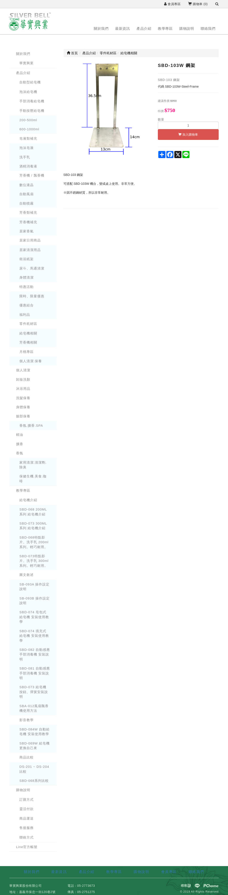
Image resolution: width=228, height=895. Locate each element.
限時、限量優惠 (31, 296)
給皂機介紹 (28, 500)
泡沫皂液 (26, 148)
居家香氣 (26, 231)
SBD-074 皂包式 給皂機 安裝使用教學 (34, 616)
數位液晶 (26, 185)
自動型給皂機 (30, 82)
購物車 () (198, 4)
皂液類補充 (28, 138)
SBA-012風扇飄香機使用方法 (34, 708)
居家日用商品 (30, 240)
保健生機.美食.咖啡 (33, 478)
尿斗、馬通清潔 (31, 268)
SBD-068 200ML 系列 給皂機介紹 (33, 511)
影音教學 (26, 720)
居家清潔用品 (30, 250)
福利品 (24, 314)
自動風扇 (26, 194)
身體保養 (23, 407)
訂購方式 (26, 799)
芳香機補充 (28, 222)
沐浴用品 (23, 388)
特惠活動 (26, 287)
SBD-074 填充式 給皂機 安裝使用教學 (34, 635)
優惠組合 (26, 305)
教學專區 (165, 28)
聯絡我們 (208, 28)
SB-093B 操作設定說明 (34, 600)
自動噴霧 (26, 203)
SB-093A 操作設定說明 (34, 586)
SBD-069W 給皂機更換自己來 (34, 745)
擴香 (19, 444)
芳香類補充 (28, 212)
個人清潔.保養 (30, 361)
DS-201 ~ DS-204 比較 (34, 769)
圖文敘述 (26, 575)
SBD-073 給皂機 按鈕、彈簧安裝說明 (33, 691)
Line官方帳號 (26, 847)
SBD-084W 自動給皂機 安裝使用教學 (34, 731)
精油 (19, 434)
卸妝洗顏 (23, 379)
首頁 (72, 53)
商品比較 (26, 757)
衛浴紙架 (26, 259)
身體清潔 (26, 277)
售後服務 (26, 828)
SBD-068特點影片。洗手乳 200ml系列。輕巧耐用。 (34, 542)
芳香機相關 (28, 342)
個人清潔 (23, 370)
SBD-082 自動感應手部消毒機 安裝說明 (34, 654)
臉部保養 (23, 416)
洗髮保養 (23, 398)
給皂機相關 (28, 333)
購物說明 (186, 28)
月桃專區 (26, 352)
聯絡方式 (26, 837)
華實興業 (26, 63)
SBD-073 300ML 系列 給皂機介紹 (33, 525)
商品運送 (26, 818)
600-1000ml (29, 129)
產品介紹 (143, 28)
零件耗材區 (28, 324)
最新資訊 (122, 28)
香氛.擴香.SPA (31, 425)
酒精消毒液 (28, 166)
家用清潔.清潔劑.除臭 (33, 465)
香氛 (19, 453)
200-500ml (28, 120)
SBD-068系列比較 (34, 780)
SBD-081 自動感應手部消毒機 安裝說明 (34, 673)
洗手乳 (24, 157)
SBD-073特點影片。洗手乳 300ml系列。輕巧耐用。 (34, 560)
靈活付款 (26, 809)
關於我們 (101, 28)
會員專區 (172, 4)
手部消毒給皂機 (31, 101)
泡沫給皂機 (28, 92)
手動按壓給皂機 (31, 111)
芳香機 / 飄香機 (31, 175)
